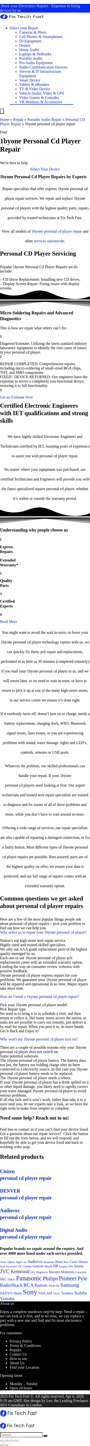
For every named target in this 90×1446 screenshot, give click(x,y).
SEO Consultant (12, 1405)
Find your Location (24, 1367)
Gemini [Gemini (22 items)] (27, 1266)
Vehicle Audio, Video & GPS (41, 93)
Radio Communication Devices (43, 67)
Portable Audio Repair (44, 120)
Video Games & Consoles (39, 98)
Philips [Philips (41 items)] (50, 1279)
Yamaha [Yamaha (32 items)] (7, 1298)
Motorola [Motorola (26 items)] (67, 1272)
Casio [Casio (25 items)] (74, 1262)
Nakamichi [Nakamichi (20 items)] (81, 1272)
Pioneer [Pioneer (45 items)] (68, 1278)
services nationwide (49, 241)
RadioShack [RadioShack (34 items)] (11, 1285)
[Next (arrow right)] (7, 1445)
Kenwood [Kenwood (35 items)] (20, 1271)
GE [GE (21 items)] (20, 1266)
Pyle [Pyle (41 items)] (82, 1279)
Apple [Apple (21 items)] (19, 1262)
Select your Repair (24, 28)
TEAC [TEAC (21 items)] (56, 1293)
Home (4, 120)
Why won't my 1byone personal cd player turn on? (39, 1039)
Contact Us (18, 1354)
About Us (17, 1363)
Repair (18, 120)
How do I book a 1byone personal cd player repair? (39, 997)
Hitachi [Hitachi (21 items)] (48, 1266)
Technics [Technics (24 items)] (67, 1293)
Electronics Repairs (33, 6)
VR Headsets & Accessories (40, 102)
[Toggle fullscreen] (11, 1440)
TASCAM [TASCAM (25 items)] (45, 1293)
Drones (24, 45)
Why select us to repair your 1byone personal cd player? (43, 932)
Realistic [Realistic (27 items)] (41, 1285)
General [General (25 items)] (37, 1266)
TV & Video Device (34, 89)
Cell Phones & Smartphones (41, 37)
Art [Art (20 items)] (25, 1262)
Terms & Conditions (25, 1345)
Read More (8, 622)
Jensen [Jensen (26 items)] (79, 1266)
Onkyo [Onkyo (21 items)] (11, 1279)
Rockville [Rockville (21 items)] (54, 1285)
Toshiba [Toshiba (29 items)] (80, 1293)
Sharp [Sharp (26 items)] (17, 1293)
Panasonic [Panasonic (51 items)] (29, 1278)
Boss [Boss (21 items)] (66, 1262)
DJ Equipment (30, 41)
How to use (18, 1359)
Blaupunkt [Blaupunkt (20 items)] (49, 1262)
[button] (45, 169)
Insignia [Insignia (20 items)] (63, 1266)
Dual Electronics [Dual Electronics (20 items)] (8, 1266)
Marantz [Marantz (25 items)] (54, 1272)
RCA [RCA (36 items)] (29, 1285)
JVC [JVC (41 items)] (5, 1271)
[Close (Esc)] (2, 1440)
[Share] (7, 1440)
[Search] (45, 1436)
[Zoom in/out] (16, 1440)
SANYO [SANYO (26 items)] (6, 1293)
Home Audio (29, 50)
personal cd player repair (63, 231)
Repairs (15, 1350)
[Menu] (2, 111)
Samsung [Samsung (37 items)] (69, 1285)
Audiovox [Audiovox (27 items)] (35, 1262)
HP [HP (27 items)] (55, 1266)
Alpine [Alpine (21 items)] (10, 1262)
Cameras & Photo (33, 32)
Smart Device (29, 80)
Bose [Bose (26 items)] (58, 1262)
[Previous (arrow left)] (2, 1445)
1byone (37, 231)
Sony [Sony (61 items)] (30, 1292)
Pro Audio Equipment (36, 63)
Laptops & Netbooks (35, 54)
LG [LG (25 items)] (32, 1272)
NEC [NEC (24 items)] (3, 1279)
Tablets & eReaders (34, 84)
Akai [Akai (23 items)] (3, 1262)
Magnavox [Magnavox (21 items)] (42, 1272)
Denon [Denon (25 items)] (83, 1262)
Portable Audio (30, 58)
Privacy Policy (21, 1341)
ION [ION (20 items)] (70, 1266)
